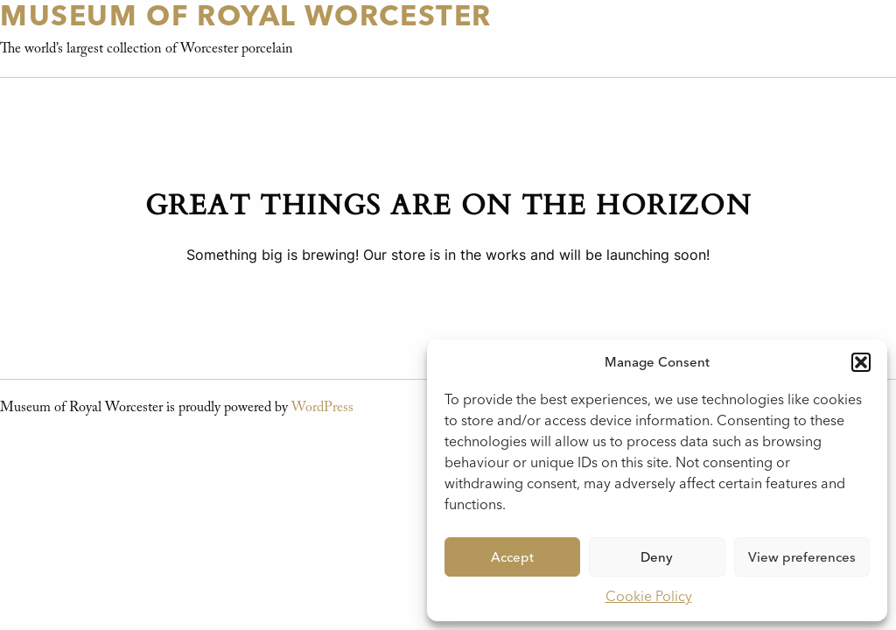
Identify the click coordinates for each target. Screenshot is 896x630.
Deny (656, 557)
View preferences (802, 557)
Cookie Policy (649, 596)
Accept (512, 557)
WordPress (322, 408)
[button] (861, 362)
